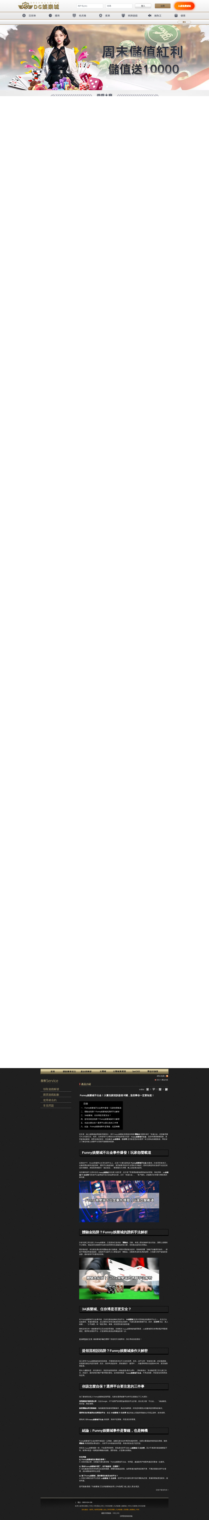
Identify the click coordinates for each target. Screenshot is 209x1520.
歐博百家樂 (84, 1506)
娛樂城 (124, 1506)
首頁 (158, 1080)
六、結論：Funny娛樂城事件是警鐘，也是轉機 (100, 1126)
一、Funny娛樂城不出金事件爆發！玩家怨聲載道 (101, 1108)
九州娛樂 (117, 1506)
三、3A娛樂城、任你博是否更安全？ (96, 1115)
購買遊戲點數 (51, 1094)
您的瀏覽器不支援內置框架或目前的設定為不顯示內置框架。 (104, 48)
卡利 (90, 1506)
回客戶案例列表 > (162, 1490)
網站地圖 (160, 1076)
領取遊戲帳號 (51, 1089)
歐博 (76, 1506)
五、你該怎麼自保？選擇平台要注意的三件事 (99, 1123)
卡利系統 (96, 1506)
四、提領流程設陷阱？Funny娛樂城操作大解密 (100, 1119)
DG (102, 1506)
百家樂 (134, 1506)
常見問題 (48, 1105)
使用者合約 (50, 1100)
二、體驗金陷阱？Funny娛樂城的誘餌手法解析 (100, 1112)
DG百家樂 (108, 1506)
